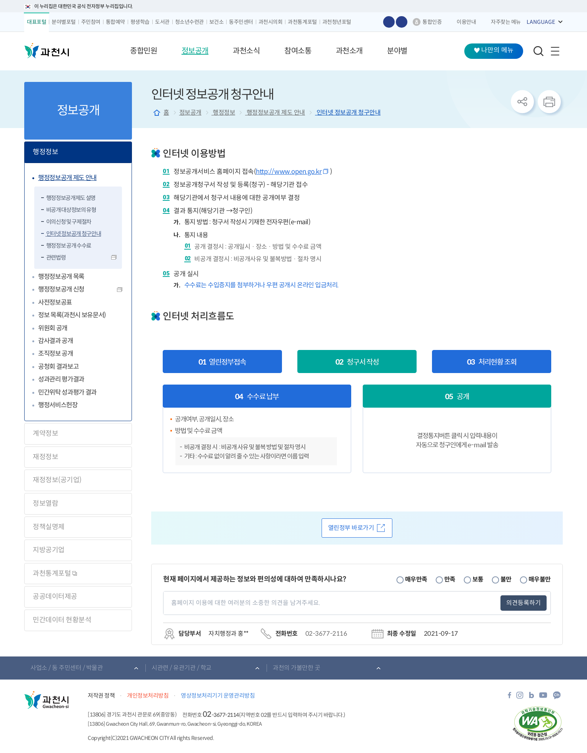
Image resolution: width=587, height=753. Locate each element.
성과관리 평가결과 (61, 379)
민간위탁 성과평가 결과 (67, 392)
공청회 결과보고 (58, 367)
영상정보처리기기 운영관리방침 (218, 695)
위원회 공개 (52, 328)
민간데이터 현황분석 (62, 620)
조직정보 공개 (55, 354)
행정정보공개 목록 (61, 277)
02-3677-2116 (326, 634)
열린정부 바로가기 (351, 528)
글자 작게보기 (401, 22)
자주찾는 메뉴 (506, 21)
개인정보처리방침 (147, 695)
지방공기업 (49, 550)
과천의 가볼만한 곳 (296, 668)
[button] (143, 51)
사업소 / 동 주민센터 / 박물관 (66, 668)
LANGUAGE (541, 21)
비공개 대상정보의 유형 (70, 209)
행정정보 (45, 152)
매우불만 (540, 579)
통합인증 (432, 21)
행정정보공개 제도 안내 (67, 178)
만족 (449, 579)
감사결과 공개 (55, 341)
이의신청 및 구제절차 (68, 221)
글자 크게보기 (389, 22)
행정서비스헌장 (58, 405)
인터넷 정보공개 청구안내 (73, 233)
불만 (506, 579)
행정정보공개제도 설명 (70, 198)
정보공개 (190, 112)
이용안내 (466, 21)
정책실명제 (49, 527)
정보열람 (45, 503)
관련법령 (55, 257)
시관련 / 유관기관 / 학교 (182, 668)
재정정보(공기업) (57, 480)
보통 (478, 579)
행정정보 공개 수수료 (68, 245)
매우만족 (416, 579)
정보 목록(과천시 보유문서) (72, 315)
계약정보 (45, 433)
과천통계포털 (55, 573)
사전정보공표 (55, 302)
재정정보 (45, 457)
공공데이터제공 (55, 596)
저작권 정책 (101, 695)
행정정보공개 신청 (61, 289)
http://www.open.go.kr (289, 172)
